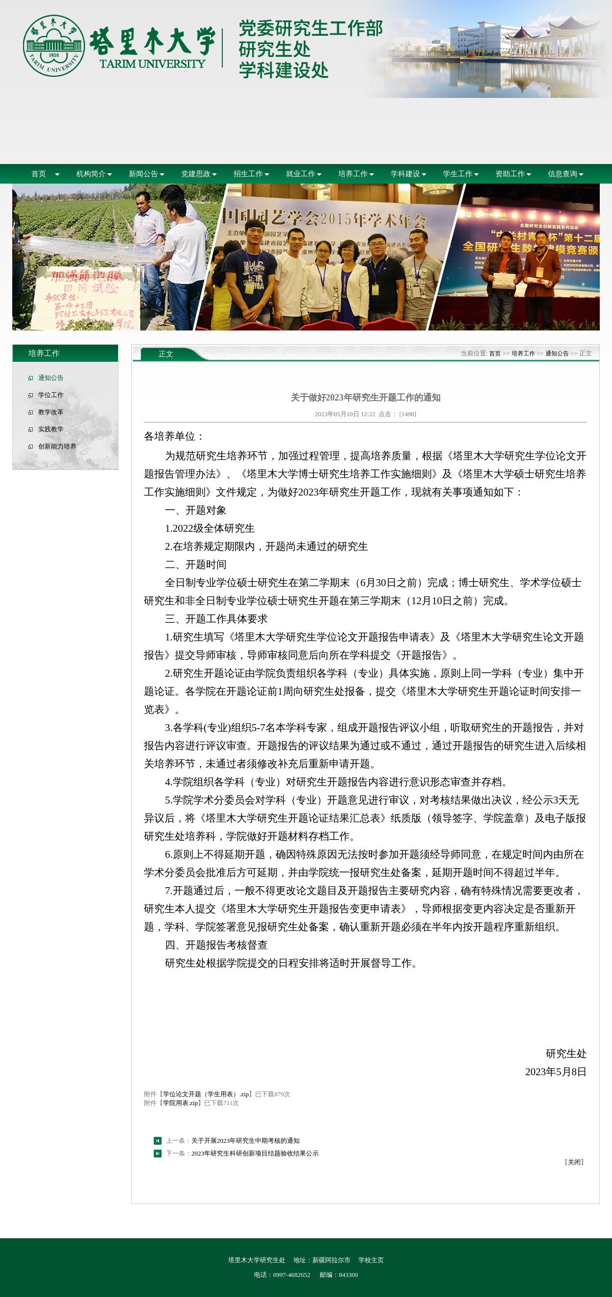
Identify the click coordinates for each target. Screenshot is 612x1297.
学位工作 (51, 395)
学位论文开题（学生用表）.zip (206, 1094)
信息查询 (562, 174)
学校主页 (371, 1260)
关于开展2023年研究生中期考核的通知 (245, 1140)
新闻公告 (143, 174)
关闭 (574, 1162)
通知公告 (51, 377)
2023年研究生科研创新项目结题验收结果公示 (255, 1153)
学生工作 (457, 174)
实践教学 (51, 429)
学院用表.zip (180, 1103)
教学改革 (51, 412)
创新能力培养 (57, 446)
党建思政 (196, 174)
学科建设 (405, 174)
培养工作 (353, 174)
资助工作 (510, 174)
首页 (38, 174)
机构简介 (91, 174)
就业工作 (300, 174)
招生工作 (248, 174)
